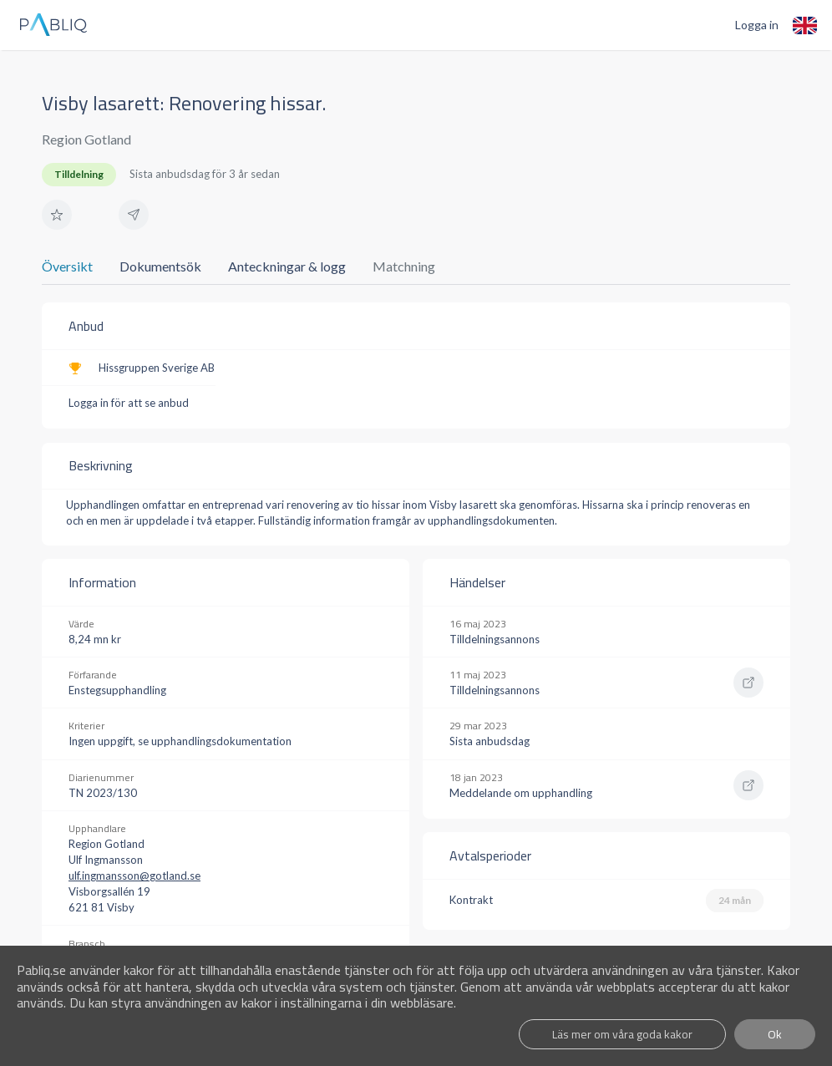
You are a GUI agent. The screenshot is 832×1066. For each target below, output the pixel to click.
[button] (57, 215)
